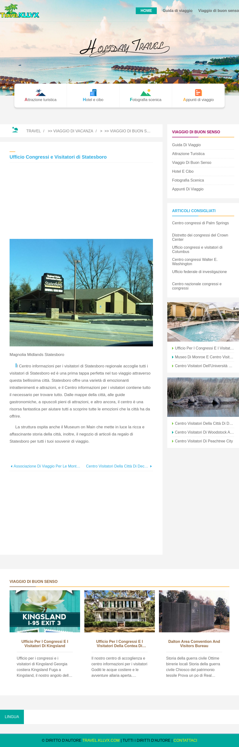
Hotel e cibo (183, 171)
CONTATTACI (185, 740)
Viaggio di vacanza (73, 131)
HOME (146, 11)
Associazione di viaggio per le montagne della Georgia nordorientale (47, 466)
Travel (33, 131)
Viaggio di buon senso (218, 11)
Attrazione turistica (188, 154)
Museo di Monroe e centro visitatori (204, 357)
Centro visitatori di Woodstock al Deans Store (204, 432)
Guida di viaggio (177, 11)
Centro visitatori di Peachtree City (204, 441)
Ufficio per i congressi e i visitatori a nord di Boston (204, 348)
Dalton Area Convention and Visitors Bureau (194, 644)
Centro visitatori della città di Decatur (117, 466)
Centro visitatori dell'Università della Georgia (204, 366)
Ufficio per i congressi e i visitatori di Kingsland (45, 644)
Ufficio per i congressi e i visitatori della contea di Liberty (119, 644)
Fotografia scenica (188, 180)
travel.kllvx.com (101, 740)
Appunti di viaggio (187, 189)
